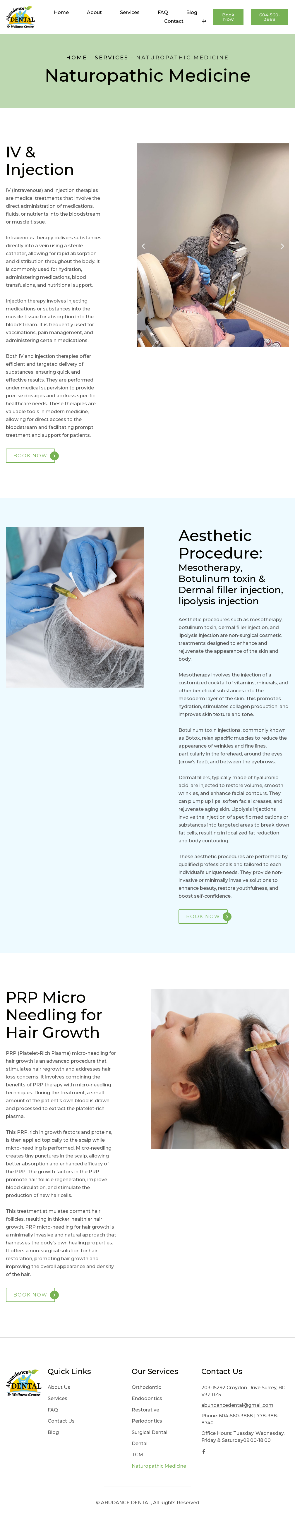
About (94, 12)
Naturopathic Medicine (159, 1466)
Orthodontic (146, 1387)
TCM (137, 1454)
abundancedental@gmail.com (237, 1405)
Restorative (145, 1410)
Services (130, 12)
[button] (143, 246)
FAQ (163, 12)
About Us (59, 1387)
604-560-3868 (236, 1415)
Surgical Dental (149, 1432)
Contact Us (61, 1421)
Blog (191, 12)
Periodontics (147, 1421)
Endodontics (147, 1398)
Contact (173, 21)
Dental (140, 1443)
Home (61, 12)
